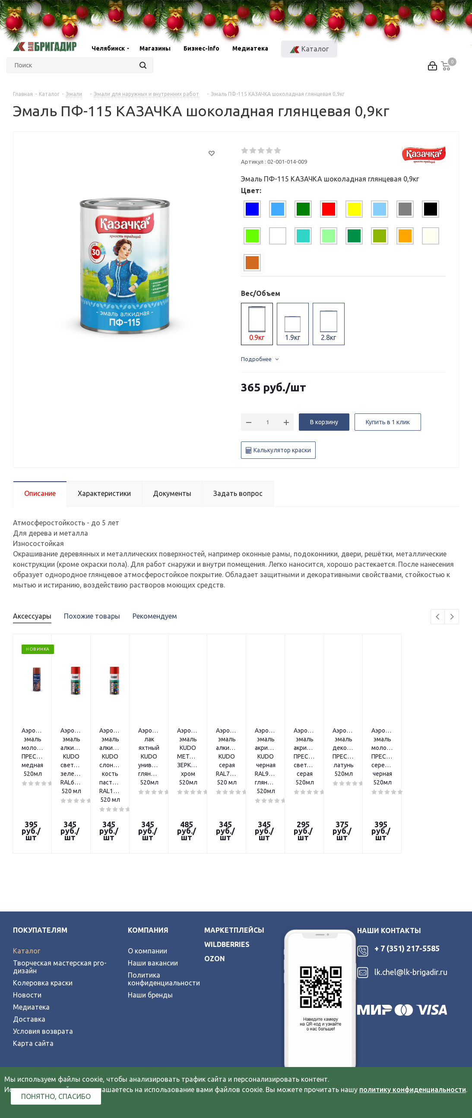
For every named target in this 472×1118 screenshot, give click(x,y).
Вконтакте (22, 1022)
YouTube (67, 1022)
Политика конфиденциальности (164, 905)
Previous (438, 617)
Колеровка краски (43, 909)
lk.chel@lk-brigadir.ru (410, 898)
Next (452, 617)
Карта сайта (33, 970)
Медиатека (31, 933)
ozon (214, 885)
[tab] (252, 209)
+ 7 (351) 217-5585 (407, 874)
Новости (27, 921)
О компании (147, 877)
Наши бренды (150, 921)
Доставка (29, 946)
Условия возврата (43, 958)
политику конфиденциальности (412, 1089)
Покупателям (40, 857)
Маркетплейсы (234, 857)
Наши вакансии (153, 889)
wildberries (227, 871)
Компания (148, 857)
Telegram (45, 1022)
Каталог (26, 877)
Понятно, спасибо (56, 1096)
